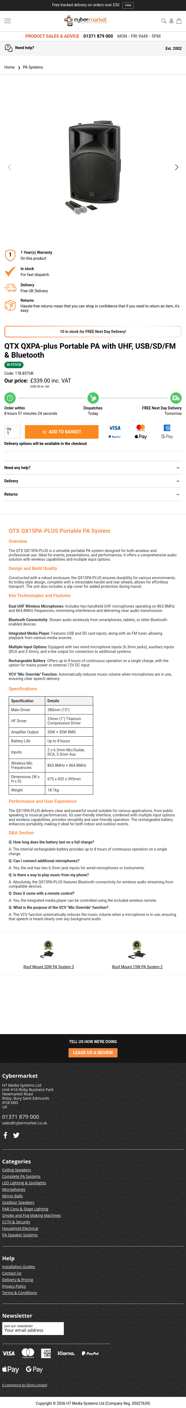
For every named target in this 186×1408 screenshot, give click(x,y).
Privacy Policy (14, 1286)
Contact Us (11, 1273)
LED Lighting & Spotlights (24, 1182)
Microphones (13, 1189)
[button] (177, 167)
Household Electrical (20, 1228)
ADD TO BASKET (61, 431)
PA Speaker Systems (20, 1234)
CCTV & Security (16, 1221)
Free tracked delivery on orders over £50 (93, 5)
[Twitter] (5, 1134)
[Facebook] (16, 1134)
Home (9, 67)
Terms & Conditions (19, 1292)
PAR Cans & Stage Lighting (25, 1208)
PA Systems (30, 67)
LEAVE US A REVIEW (93, 1052)
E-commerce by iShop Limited (24, 1385)
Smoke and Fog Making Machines (31, 1215)
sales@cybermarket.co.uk (24, 1122)
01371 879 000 (98, 36)
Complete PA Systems (21, 1176)
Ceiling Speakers (16, 1169)
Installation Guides (18, 1266)
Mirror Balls (12, 1195)
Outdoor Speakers (18, 1202)
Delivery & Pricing (17, 1279)
